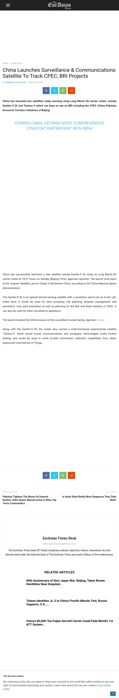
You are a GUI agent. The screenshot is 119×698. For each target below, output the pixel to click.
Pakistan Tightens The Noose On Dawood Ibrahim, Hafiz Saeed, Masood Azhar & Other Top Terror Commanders (29, 500)
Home (5, 63)
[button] (8, 5)
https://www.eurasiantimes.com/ (59, 543)
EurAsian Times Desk (16, 82)
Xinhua (100, 320)
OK (113, 693)
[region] (59, 38)
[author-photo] (59, 533)
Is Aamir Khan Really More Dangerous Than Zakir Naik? (89, 498)
